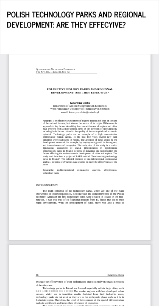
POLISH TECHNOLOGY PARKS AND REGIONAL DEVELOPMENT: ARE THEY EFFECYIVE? (76, 19)
